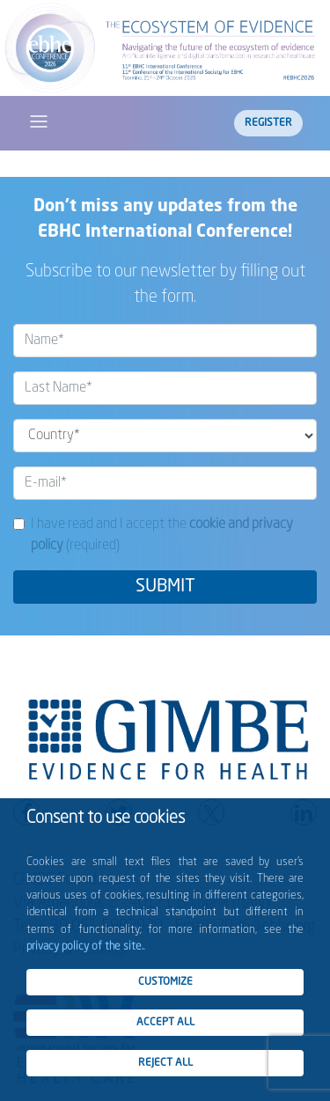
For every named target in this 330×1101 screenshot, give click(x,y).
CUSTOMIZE (165, 982)
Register (268, 123)
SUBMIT (165, 587)
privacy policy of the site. (84, 946)
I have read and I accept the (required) (162, 535)
